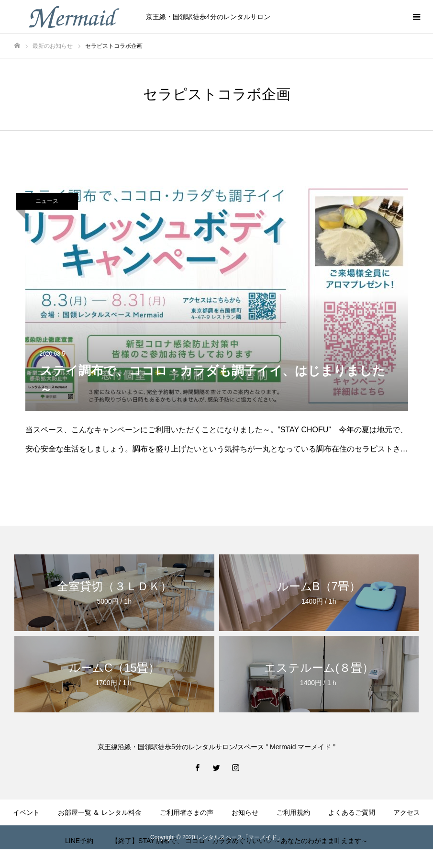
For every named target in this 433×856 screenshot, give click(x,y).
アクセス (406, 812)
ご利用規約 (293, 812)
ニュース (46, 201)
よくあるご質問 (351, 812)
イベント (26, 812)
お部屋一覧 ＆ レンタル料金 (100, 812)
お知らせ (245, 812)
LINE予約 (79, 841)
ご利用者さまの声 (186, 812)
